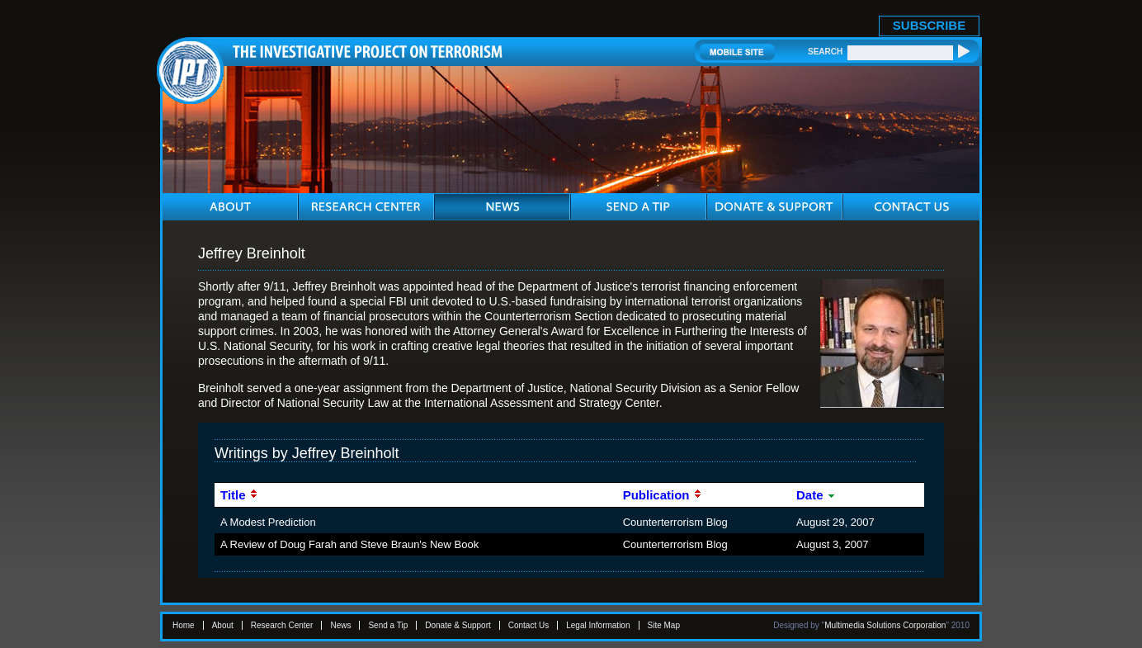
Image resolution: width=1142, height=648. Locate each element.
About (223, 625)
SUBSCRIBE (929, 25)
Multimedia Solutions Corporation (885, 625)
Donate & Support (458, 625)
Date (816, 495)
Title (239, 495)
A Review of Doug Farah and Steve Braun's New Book (349, 544)
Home (183, 625)
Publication (662, 495)
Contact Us (528, 625)
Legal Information (598, 625)
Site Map (664, 625)
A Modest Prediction (268, 522)
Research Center (282, 625)
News (340, 625)
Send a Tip (388, 625)
